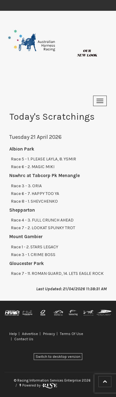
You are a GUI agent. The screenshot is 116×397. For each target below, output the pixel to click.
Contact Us (23, 339)
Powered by (38, 385)
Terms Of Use (71, 334)
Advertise (30, 334)
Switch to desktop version (58, 356)
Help (13, 334)
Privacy (49, 334)
